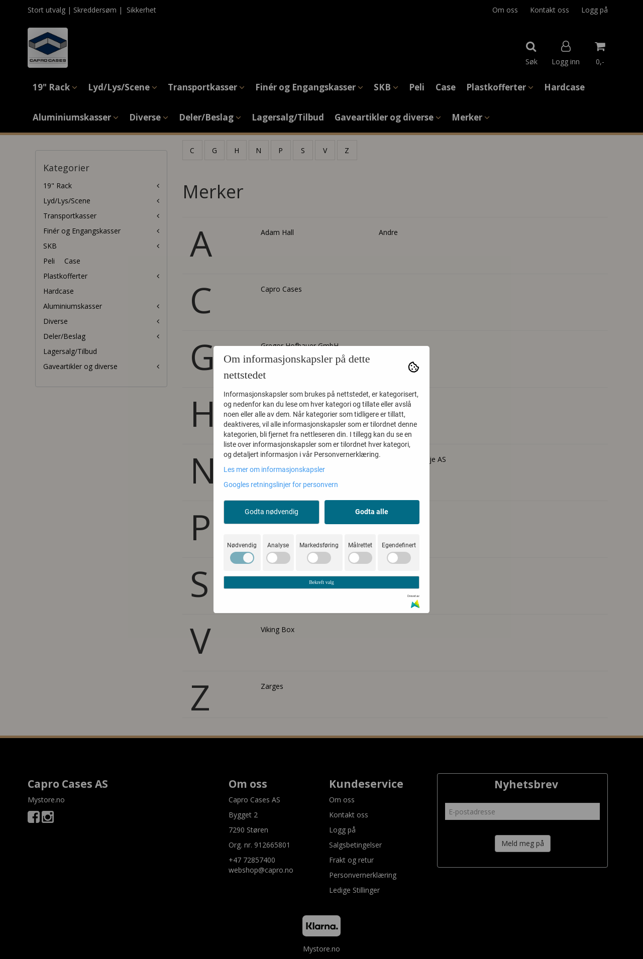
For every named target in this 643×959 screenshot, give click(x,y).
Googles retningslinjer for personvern (281, 485)
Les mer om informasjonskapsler (274, 469)
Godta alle (371, 512)
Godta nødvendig (271, 512)
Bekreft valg (321, 582)
